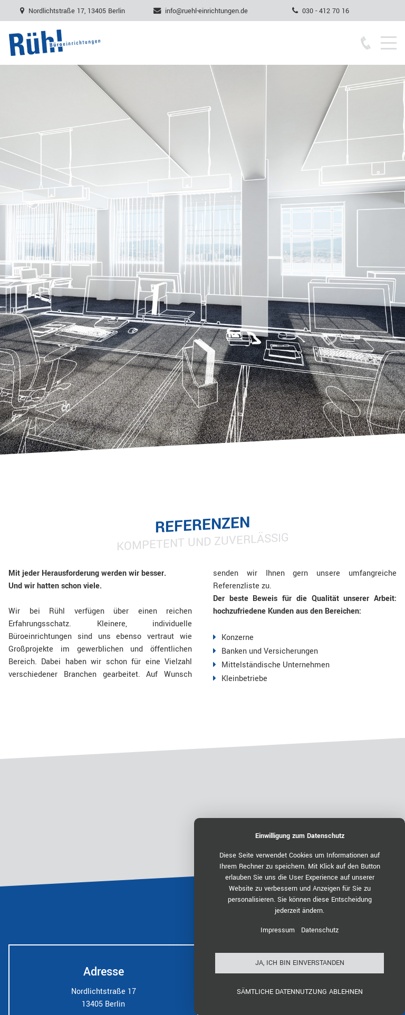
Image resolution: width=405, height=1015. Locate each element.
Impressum (278, 930)
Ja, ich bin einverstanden (299, 963)
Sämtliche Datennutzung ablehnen (300, 992)
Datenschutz (320, 930)
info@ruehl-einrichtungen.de (206, 11)
